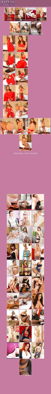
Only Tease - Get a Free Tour (25, 153)
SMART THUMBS (28, 356)
